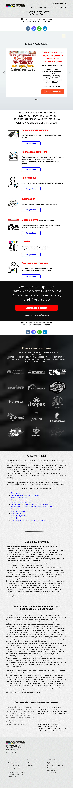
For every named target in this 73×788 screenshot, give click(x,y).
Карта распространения (55, 763)
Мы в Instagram (32, 761)
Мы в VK (30, 763)
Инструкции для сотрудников (53, 769)
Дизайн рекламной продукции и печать (25, 493)
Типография (12, 774)
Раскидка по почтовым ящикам (22, 498)
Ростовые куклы (16, 507)
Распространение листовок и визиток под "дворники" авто (32, 502)
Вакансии (50, 766)
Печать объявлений (18, 509)
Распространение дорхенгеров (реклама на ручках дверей (32, 504)
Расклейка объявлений (19, 495)
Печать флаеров (16, 516)
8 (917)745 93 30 (60, 3)
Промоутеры (15, 491)
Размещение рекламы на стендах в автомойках (28, 518)
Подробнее (31, 141)
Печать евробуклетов (18, 513)
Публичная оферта (53, 761)
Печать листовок (16, 511)
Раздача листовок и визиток (21, 500)
